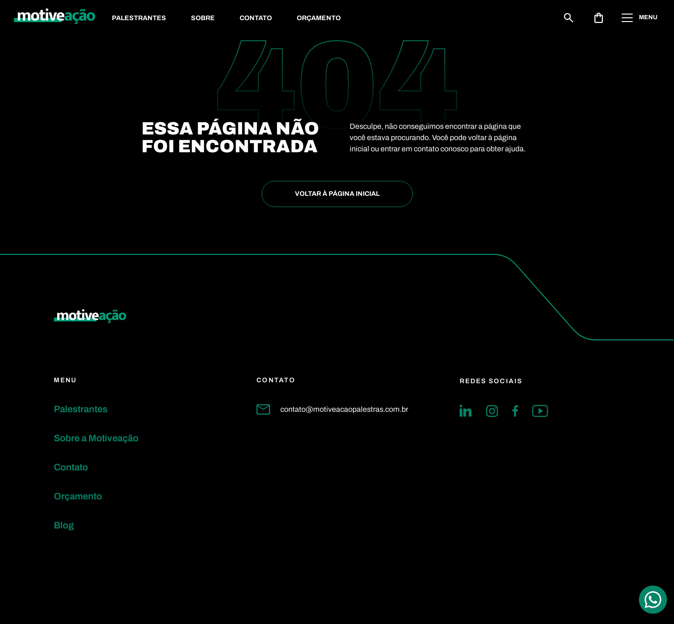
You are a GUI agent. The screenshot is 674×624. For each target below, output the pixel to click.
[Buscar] (569, 18)
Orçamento (319, 18)
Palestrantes (139, 18)
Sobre (203, 18)
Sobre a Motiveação (96, 438)
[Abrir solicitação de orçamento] (598, 17)
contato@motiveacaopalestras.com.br (332, 409)
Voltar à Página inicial (337, 193)
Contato (256, 18)
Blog (64, 525)
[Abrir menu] (641, 18)
